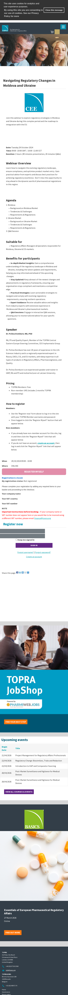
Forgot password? (43, 552)
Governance (6, 992)
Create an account (34, 556)
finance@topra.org (42, 518)
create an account (46, 443)
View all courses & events (19, 791)
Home (4, 990)
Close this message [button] (53, 10)
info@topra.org (10, 970)
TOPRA (26, 32)
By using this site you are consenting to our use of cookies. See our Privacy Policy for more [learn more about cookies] (23, 13)
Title (17, 748)
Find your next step (16, 722)
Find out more (13, 932)
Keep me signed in (26, 539)
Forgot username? (25, 552)
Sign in (57, 31)
